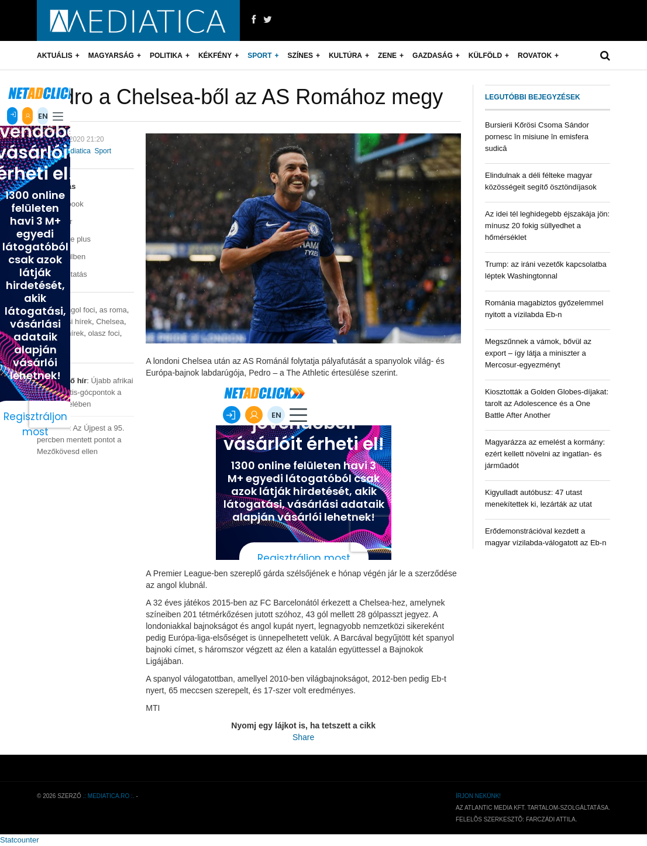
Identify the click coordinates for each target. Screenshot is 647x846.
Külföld (485, 55)
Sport (259, 55)
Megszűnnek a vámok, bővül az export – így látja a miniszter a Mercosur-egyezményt (538, 353)
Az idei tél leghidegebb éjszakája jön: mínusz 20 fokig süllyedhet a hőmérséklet (547, 225)
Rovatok (535, 55)
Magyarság (111, 55)
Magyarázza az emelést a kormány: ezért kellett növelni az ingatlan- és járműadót (545, 454)
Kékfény (215, 55)
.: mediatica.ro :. (109, 796)
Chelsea (110, 321)
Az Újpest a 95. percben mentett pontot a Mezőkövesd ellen (81, 440)
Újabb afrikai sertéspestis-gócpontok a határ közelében (85, 392)
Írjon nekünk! (478, 796)
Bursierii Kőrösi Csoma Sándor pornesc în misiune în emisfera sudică (537, 137)
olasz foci (103, 333)
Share (303, 737)
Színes (300, 55)
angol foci (79, 309)
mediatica (76, 151)
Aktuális (55, 55)
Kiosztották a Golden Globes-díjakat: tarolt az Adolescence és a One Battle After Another (546, 403)
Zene (387, 55)
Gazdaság (432, 55)
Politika (166, 55)
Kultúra (345, 55)
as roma (113, 309)
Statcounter (19, 839)
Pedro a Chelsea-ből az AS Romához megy (240, 97)
